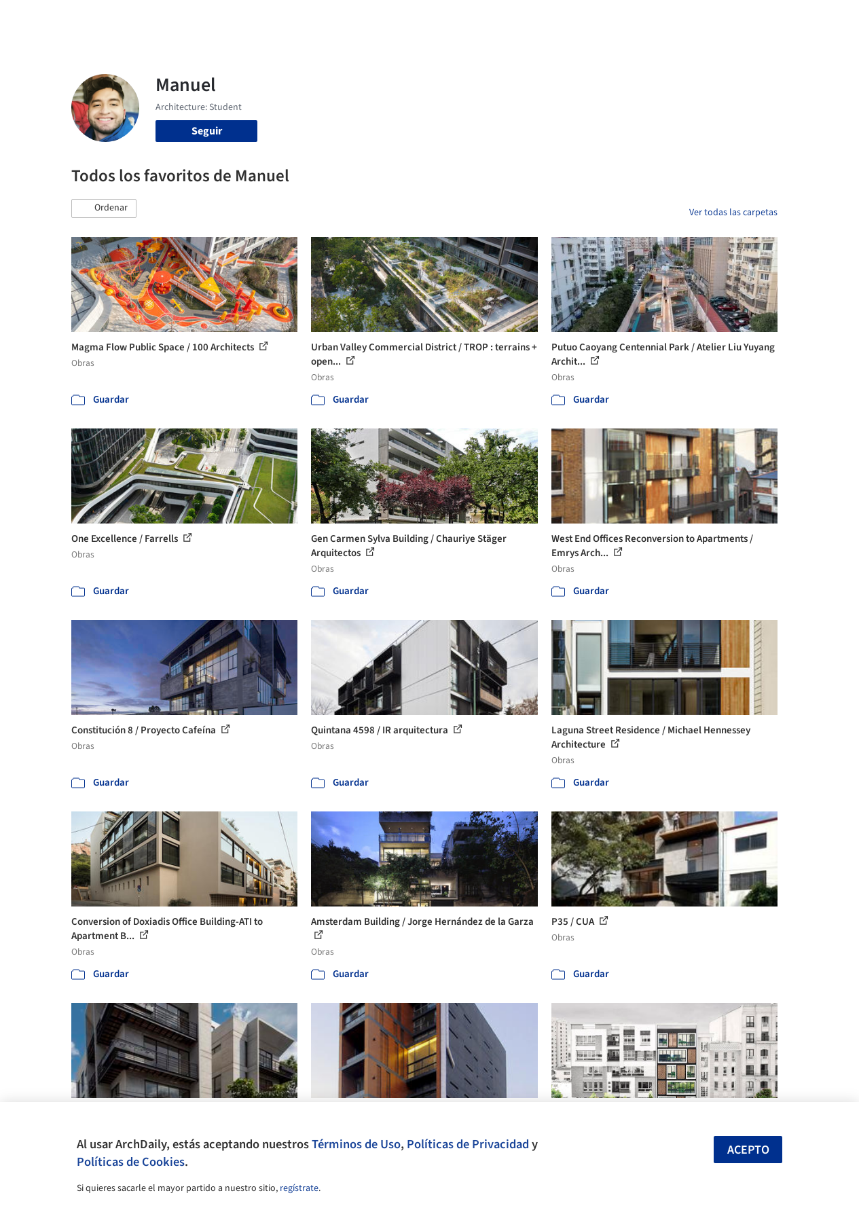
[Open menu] (816, 19)
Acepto (748, 1149)
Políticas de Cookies (131, 1162)
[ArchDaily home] (43, 19)
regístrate (299, 1188)
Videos (585, 19)
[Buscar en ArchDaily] (212, 19)
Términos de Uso (356, 1144)
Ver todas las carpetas (733, 212)
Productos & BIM (471, 19)
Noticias (540, 19)
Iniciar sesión (659, 19)
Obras (352, 19)
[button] (103, 208)
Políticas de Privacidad (468, 1144)
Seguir (206, 131)
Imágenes (399, 19)
